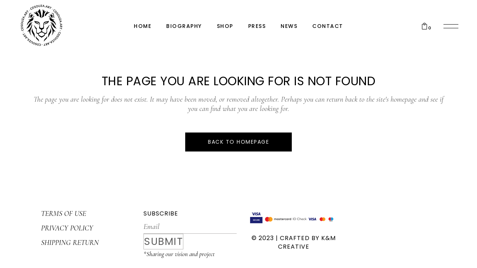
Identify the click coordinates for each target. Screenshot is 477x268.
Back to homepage (238, 142)
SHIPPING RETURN (70, 243)
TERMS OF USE (63, 214)
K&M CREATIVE (307, 242)
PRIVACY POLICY (67, 228)
